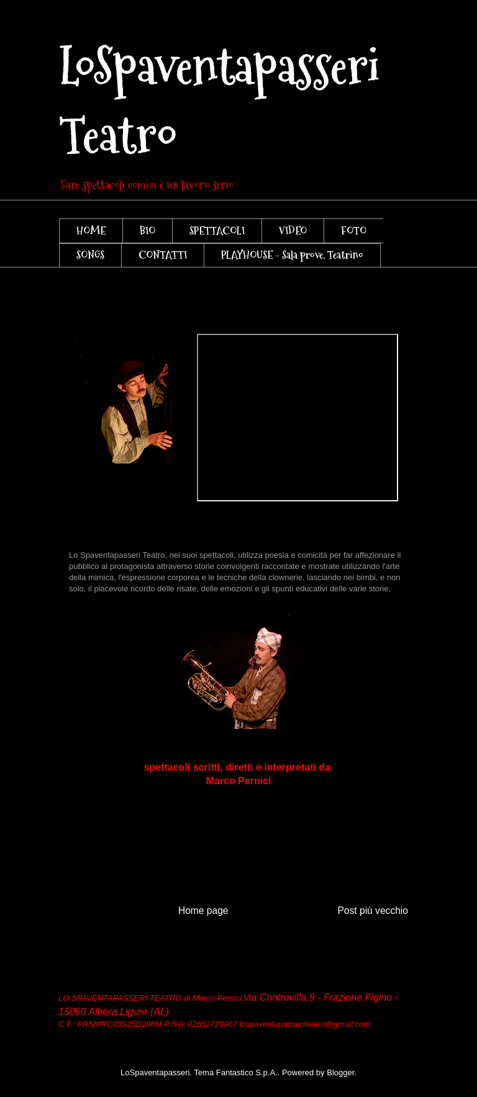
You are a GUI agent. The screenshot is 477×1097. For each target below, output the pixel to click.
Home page (203, 910)
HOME (91, 230)
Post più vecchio (372, 910)
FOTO (353, 230)
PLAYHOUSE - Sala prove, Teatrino (292, 254)
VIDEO (293, 230)
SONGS (90, 254)
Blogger (340, 1072)
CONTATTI (163, 254)
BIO (147, 230)
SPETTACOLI (217, 230)
